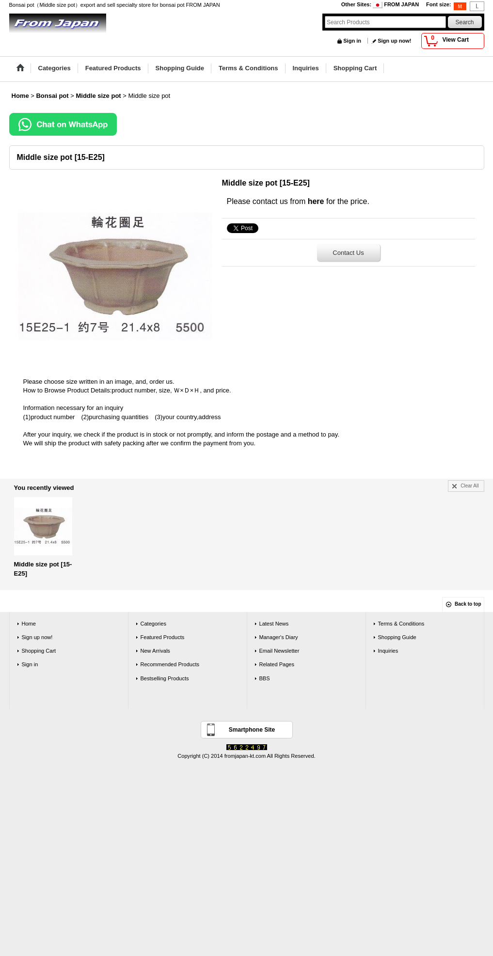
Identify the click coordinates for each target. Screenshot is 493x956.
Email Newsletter (279, 651)
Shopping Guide (397, 637)
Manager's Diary (278, 637)
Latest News (274, 624)
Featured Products (163, 637)
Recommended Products (170, 664)
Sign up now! (394, 41)
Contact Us (348, 252)
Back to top (468, 604)
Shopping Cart (39, 651)
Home (29, 624)
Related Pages (276, 664)
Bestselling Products (165, 678)
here (316, 201)
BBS (264, 678)
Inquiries (388, 651)
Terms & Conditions (401, 624)
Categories (153, 624)
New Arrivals (155, 651)
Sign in (352, 41)
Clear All (469, 485)
